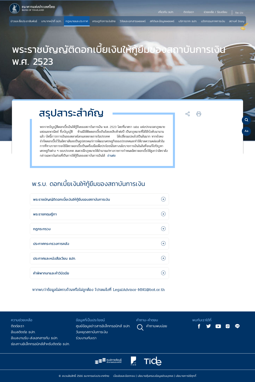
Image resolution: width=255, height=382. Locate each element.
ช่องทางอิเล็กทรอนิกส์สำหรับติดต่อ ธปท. (40, 344)
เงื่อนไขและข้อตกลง (124, 376)
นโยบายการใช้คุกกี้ (186, 376)
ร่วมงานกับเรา (86, 338)
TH (236, 13)
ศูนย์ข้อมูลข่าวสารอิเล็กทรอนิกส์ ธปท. (103, 326)
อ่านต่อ (111, 155)
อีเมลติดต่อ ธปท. (23, 332)
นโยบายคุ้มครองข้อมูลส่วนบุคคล (155, 376)
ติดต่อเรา (17, 326)
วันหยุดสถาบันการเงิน (92, 332)
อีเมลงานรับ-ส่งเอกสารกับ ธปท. (34, 338)
